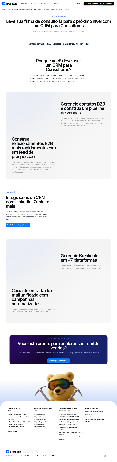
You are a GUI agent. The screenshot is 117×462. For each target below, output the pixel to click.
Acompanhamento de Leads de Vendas (19, 417)
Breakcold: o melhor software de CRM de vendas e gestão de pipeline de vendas (21, 9)
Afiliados (87, 421)
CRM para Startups (39, 417)
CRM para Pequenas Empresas (42, 422)
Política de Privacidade (27, 456)
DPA (53, 456)
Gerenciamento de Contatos (16, 426)
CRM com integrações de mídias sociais (19, 422)
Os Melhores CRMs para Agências (69, 419)
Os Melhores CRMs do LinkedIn (68, 424)
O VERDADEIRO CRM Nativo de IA (68, 414)
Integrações (88, 417)
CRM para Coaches (39, 426)
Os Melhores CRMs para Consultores (69, 422)
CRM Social (11, 419)
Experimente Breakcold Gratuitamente (99, 4)
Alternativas (88, 414)
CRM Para (46, 9)
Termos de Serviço (43, 456)
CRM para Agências (39, 414)
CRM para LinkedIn (39, 424)
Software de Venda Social (15, 424)
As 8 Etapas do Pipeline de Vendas (69, 416)
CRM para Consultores (40, 419)
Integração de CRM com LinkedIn (94, 419)
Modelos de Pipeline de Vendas (94, 411)
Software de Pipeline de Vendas (17, 414)
